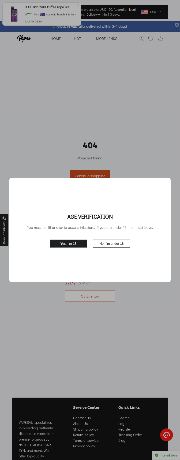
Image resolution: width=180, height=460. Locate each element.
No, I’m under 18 (111, 243)
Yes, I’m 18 (68, 243)
